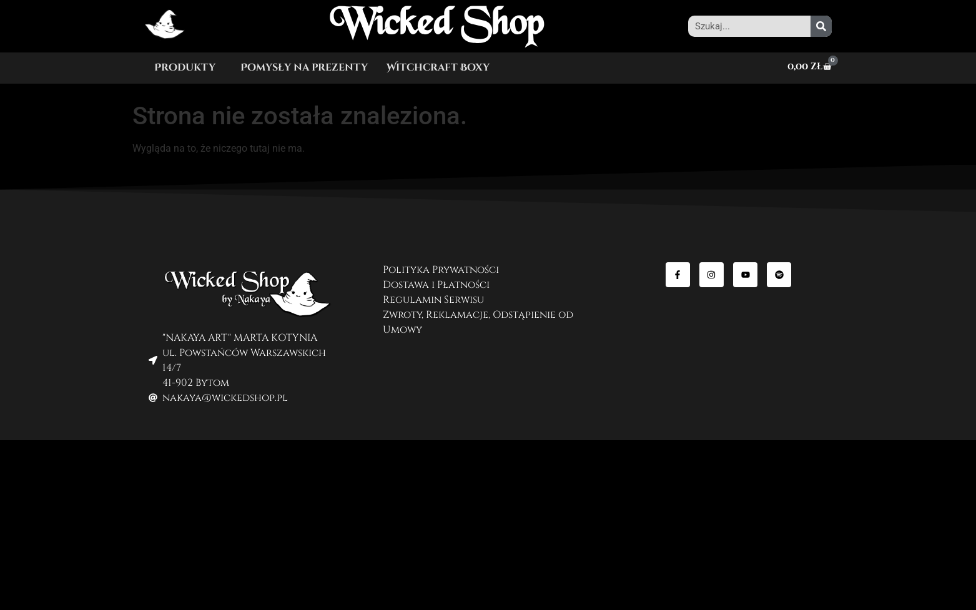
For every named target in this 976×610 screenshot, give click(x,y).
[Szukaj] (821, 26)
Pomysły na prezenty (304, 67)
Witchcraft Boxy (438, 67)
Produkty (184, 67)
